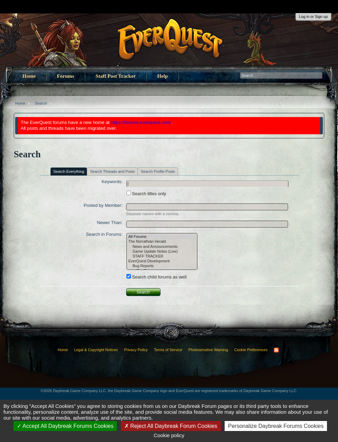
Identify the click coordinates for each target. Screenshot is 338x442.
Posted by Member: (103, 205)
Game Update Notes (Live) (162, 251)
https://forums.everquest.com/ (141, 122)
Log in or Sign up (313, 16)
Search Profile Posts (158, 171)
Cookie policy (169, 435)
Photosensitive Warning (208, 350)
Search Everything (68, 171)
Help (162, 76)
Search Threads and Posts (112, 171)
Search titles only (146, 193)
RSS (276, 350)
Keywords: (112, 181)
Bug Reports (162, 266)
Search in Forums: (104, 234)
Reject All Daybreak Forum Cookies (170, 426)
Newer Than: (109, 222)
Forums (65, 76)
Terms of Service (168, 350)
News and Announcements (162, 246)
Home (28, 76)
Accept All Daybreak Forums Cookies (65, 426)
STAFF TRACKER (162, 256)
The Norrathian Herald (162, 241)
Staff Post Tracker (115, 76)
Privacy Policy (135, 350)
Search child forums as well (156, 277)
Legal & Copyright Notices (96, 350)
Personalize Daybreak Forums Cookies (276, 426)
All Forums (162, 236)
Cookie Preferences (251, 350)
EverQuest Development (162, 261)
